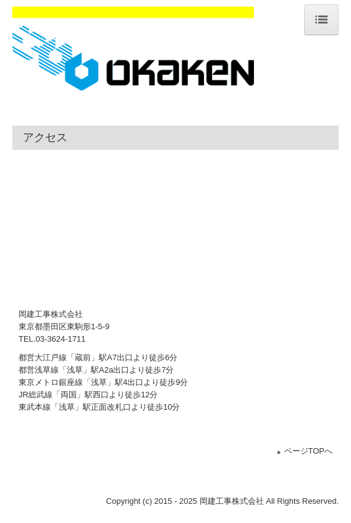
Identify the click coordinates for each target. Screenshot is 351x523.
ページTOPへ (308, 451)
